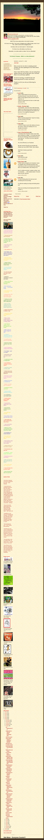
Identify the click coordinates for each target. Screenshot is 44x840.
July (7, 819)
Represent (8, 813)
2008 (6, 829)
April (7, 823)
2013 (6, 713)
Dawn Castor (21, 161)
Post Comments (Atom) (25, 199)
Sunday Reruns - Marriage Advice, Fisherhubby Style (9, 733)
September (8, 724)
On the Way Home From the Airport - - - (9, 747)
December (8, 720)
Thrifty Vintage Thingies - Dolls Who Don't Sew (9, 757)
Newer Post (16, 196)
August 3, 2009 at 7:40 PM (22, 129)
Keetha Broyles (13, 34)
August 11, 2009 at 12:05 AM (22, 191)
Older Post (38, 196)
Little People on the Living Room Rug (9, 791)
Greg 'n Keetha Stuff (7, 832)
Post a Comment (18, 193)
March (7, 824)
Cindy (19, 123)
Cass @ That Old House (23, 132)
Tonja (19, 155)
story (8, 202)
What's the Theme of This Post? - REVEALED (9, 800)
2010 (6, 717)
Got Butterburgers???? (9, 728)
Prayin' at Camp (9, 812)
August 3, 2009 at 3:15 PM (22, 103)
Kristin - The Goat (22, 106)
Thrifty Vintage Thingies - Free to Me (9, 806)
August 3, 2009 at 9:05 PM (22, 153)
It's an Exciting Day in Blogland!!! (8, 753)
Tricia (19, 116)
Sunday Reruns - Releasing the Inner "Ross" (9, 770)
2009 (6, 718)
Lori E (19, 93)
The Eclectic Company (15, 5)
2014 (6, 711)
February (8, 826)
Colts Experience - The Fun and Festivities (9, 766)
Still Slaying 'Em (9, 743)
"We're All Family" (9, 737)
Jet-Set (7, 817)
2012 (6, 714)
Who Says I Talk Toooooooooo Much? (9, 810)
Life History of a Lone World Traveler (9, 780)
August (7, 725)
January (7, 827)
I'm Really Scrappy (9, 744)
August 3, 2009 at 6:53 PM (22, 113)
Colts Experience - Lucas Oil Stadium (9, 773)
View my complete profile (13, 38)
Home (27, 196)
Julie (19, 177)
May (7, 822)
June (7, 820)
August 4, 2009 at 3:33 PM (22, 175)
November (8, 721)
